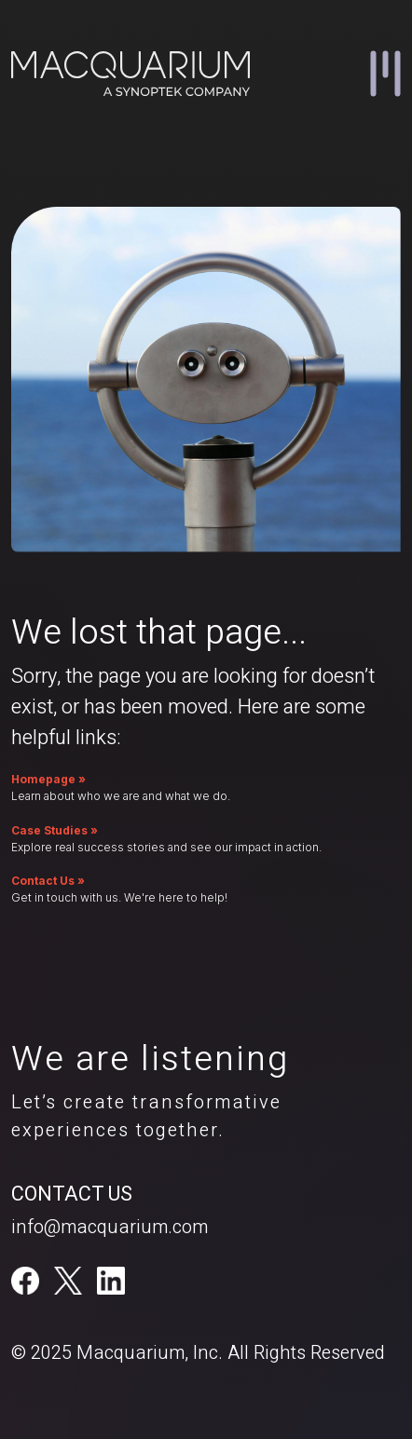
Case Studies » (54, 830)
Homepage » (48, 779)
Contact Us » (48, 881)
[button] (385, 73)
